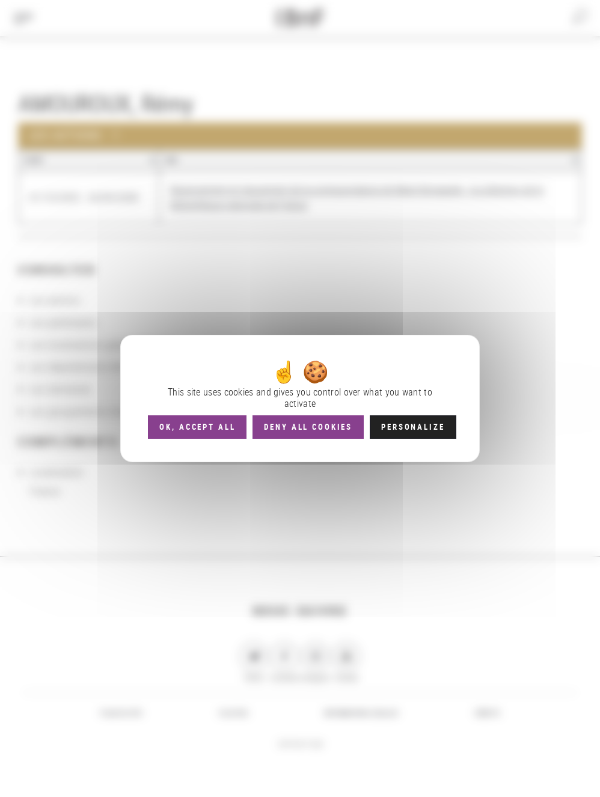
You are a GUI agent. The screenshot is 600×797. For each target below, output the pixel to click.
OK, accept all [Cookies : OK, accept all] (197, 426)
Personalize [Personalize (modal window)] (412, 426)
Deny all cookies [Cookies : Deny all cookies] (308, 426)
